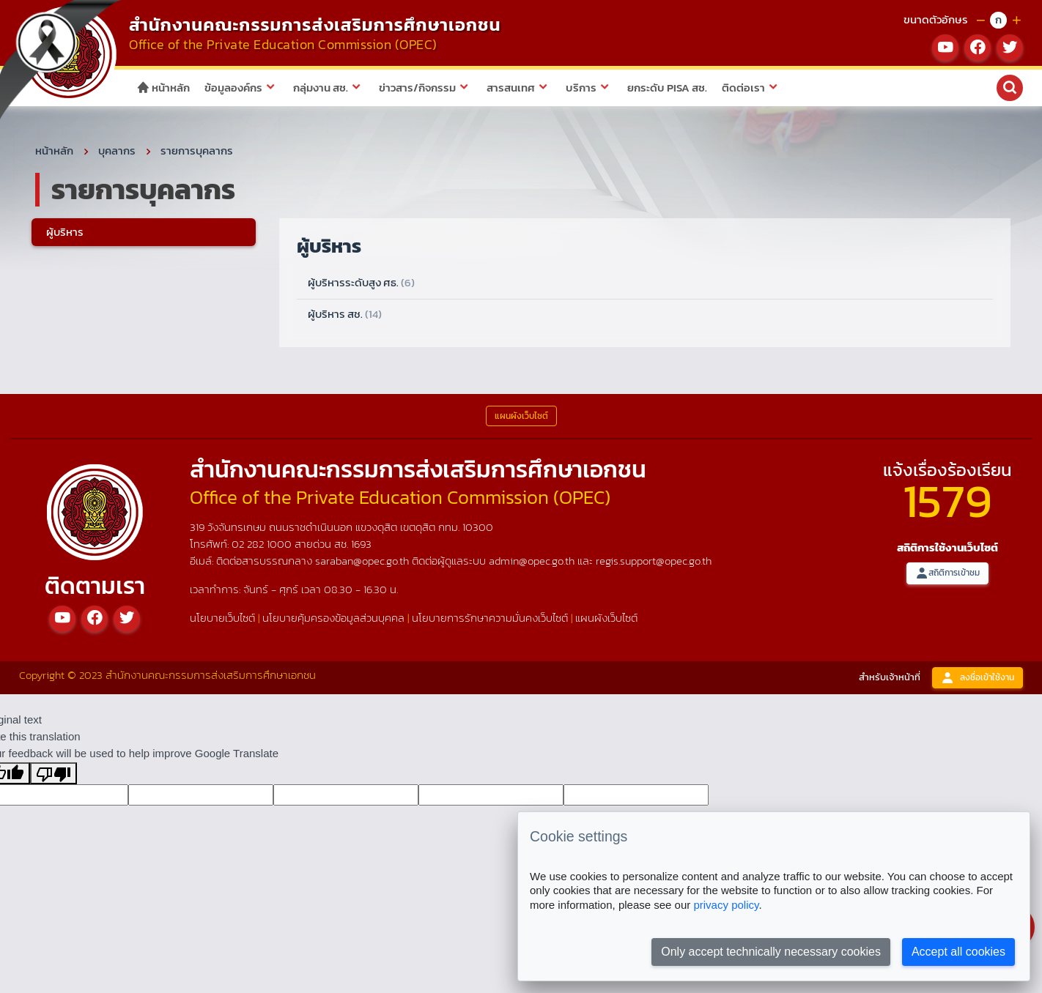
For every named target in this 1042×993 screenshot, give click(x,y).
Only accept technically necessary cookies (771, 951)
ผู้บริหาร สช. (345, 316)
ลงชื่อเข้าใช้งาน (977, 680)
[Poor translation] (53, 775)
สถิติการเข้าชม (947, 576)
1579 (947, 503)
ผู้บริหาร (65, 234)
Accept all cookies (958, 951)
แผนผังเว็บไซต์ (606, 619)
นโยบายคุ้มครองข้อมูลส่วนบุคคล (333, 619)
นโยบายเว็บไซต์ (222, 619)
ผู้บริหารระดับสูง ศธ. (361, 285)
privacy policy (725, 905)
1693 (361, 546)
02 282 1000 (263, 546)
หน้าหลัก (163, 87)
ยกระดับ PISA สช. (667, 87)
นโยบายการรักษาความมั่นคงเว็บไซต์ (490, 619)
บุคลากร (117, 152)
